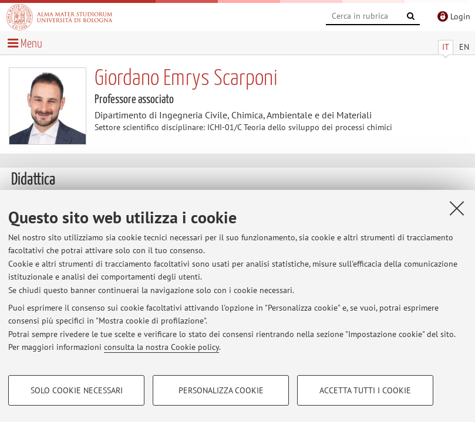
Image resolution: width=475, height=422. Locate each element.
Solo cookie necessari (77, 390)
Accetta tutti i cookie (365, 390)
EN (464, 47)
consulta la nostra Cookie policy (161, 347)
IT (445, 47)
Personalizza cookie (221, 390)
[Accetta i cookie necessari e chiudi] (456, 208)
